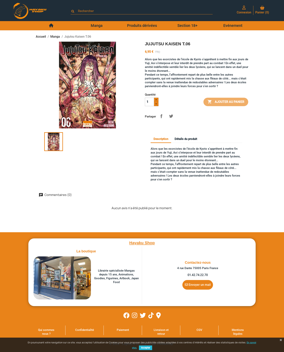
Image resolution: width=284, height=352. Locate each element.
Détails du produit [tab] (186, 139)
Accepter (145, 347)
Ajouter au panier (225, 101)
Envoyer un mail (198, 284)
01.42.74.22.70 (198, 275)
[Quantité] (149, 102)
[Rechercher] (143, 11)
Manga (97, 25)
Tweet (171, 116)
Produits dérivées (142, 25)
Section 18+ (187, 25)
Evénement (232, 25)
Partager (161, 116)
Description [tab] (160, 139)
